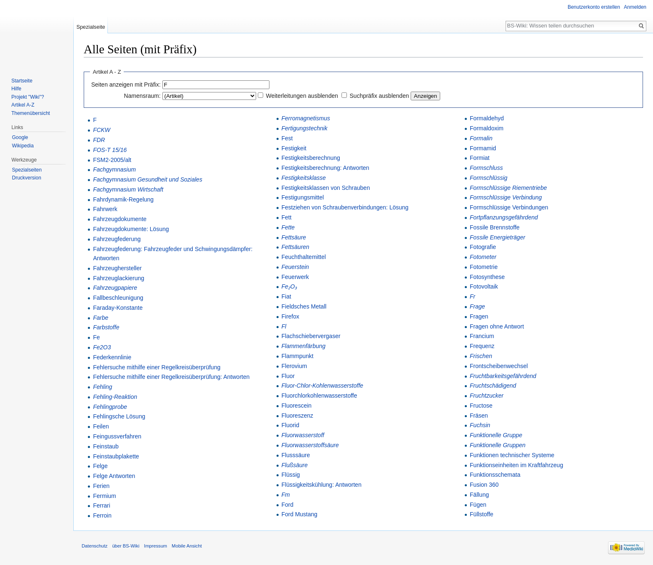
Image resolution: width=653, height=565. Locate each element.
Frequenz (482, 346)
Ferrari (101, 505)
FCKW (101, 130)
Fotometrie (484, 267)
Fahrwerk (105, 209)
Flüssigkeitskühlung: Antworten (321, 484)
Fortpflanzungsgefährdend (504, 217)
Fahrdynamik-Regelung (123, 199)
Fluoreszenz (297, 415)
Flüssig (291, 474)
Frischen (481, 356)
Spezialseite (90, 27)
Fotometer (483, 257)
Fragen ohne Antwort (497, 326)
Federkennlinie (112, 357)
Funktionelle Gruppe (496, 435)
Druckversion (26, 178)
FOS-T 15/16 (110, 150)
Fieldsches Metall (304, 306)
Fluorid (290, 425)
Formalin (481, 138)
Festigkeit (294, 148)
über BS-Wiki (125, 545)
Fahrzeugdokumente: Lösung (131, 229)
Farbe (100, 317)
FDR (99, 140)
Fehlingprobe (110, 406)
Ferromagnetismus (306, 118)
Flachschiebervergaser (311, 336)
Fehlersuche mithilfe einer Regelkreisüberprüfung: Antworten (171, 376)
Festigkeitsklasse (304, 177)
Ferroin (102, 515)
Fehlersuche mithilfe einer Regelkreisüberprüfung (156, 367)
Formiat (479, 157)
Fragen (479, 316)
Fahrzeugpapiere (115, 287)
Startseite (21, 81)
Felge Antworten (114, 476)
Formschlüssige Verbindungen (509, 207)
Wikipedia (23, 146)
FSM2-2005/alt (112, 160)
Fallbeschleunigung (118, 297)
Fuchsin (480, 425)
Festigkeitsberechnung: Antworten (325, 167)
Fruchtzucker (486, 395)
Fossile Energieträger (497, 237)
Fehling (102, 386)
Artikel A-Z (22, 105)
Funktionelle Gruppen (498, 445)
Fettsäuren (295, 247)
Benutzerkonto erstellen (594, 7)
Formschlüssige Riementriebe (508, 187)
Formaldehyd (487, 118)
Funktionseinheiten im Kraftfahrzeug (516, 465)
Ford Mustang (299, 514)
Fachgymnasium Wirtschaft (128, 189)
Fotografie (483, 247)
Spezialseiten (27, 170)
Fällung (479, 494)
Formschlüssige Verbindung (506, 197)
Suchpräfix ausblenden (379, 95)
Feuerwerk (295, 277)
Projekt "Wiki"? (27, 97)
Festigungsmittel (303, 197)
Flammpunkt (298, 356)
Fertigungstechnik (305, 128)
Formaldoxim (486, 128)
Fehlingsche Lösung (119, 416)
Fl (284, 326)
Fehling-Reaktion (115, 396)
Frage (477, 306)
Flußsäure (295, 465)
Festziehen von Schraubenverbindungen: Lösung (345, 207)
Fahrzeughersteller (117, 268)
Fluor (288, 376)
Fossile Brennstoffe (495, 227)
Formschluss (486, 167)
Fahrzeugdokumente (119, 219)
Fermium (104, 496)
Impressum (155, 545)
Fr (472, 296)
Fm (286, 494)
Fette (288, 227)
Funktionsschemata (495, 474)
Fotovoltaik (484, 286)
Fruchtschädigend (493, 385)
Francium (482, 336)
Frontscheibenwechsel (499, 366)
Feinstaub (105, 446)
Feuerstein (295, 267)
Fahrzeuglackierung (118, 278)
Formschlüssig (488, 177)
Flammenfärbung (304, 346)
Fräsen (479, 415)
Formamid (483, 148)
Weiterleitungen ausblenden (302, 95)
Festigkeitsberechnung (311, 157)
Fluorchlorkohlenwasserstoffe (319, 395)
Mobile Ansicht (187, 545)
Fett (287, 217)
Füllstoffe (481, 514)
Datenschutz (94, 545)
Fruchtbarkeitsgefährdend (503, 376)
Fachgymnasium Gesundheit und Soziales (147, 179)
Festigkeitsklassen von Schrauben (326, 187)
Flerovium (294, 366)
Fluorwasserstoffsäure (310, 445)
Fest (287, 138)
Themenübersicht (30, 113)
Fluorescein (297, 405)
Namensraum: (142, 95)
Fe (96, 337)
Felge (100, 466)
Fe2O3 (102, 347)
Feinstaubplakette (116, 456)
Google (20, 137)
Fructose (481, 405)
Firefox (290, 316)
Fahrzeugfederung (116, 239)
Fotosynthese (487, 277)
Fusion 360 (484, 484)
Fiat (286, 296)
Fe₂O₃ (289, 286)
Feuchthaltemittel (304, 257)
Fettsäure (294, 237)
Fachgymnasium (114, 169)
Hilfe (16, 89)
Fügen (478, 504)
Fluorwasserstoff (303, 435)
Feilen (101, 426)
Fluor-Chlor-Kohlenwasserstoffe (322, 385)
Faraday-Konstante (117, 307)
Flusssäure (296, 455)
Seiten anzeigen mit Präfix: (126, 84)
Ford (288, 504)
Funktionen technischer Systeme (512, 455)
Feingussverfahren (117, 436)
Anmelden (635, 7)
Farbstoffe (106, 327)
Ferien (101, 486)
